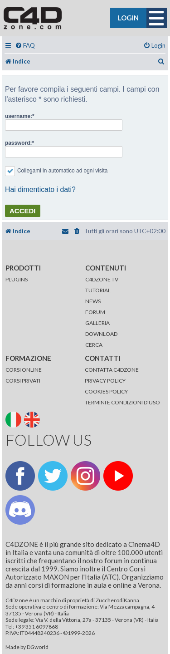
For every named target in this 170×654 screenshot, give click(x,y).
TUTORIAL (98, 290)
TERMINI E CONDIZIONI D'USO (122, 402)
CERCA (93, 344)
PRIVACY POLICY (105, 380)
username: (18, 116)
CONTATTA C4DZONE (112, 369)
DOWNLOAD (101, 333)
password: (18, 143)
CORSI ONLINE (23, 369)
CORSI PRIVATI (22, 380)
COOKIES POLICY (106, 391)
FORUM (95, 312)
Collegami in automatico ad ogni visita (56, 170)
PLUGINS (16, 279)
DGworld (38, 647)
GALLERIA (97, 323)
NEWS (93, 301)
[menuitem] (25, 45)
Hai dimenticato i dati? (40, 189)
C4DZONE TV (101, 279)
